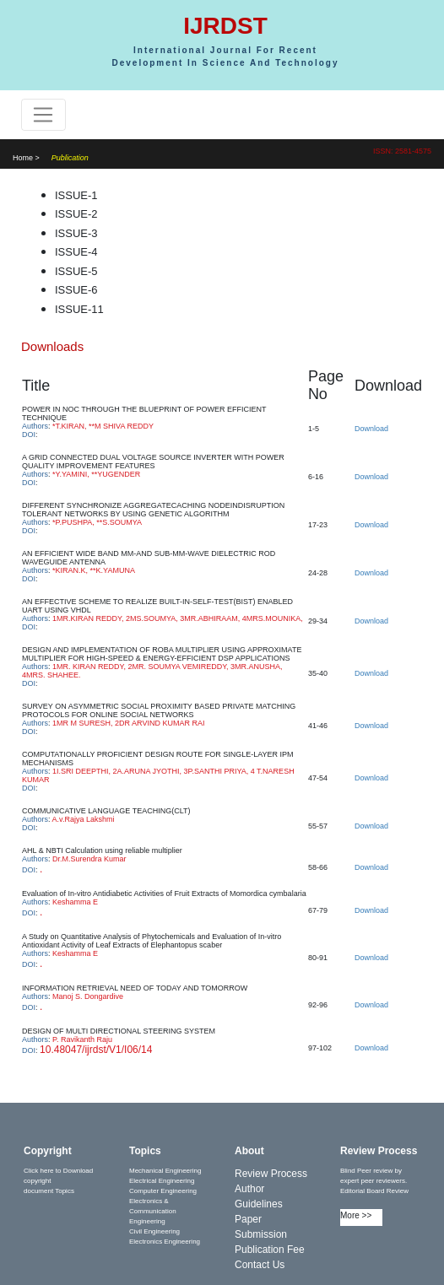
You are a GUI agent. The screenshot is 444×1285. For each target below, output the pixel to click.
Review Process (271, 1174)
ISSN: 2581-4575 (402, 151)
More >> (355, 1215)
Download (371, 428)
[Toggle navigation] (43, 115)
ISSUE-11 (79, 309)
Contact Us (259, 1265)
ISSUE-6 (76, 289)
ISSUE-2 (76, 214)
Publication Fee (270, 1249)
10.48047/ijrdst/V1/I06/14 (96, 1050)
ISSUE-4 (76, 252)
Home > (26, 158)
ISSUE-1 (76, 195)
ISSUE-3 (76, 233)
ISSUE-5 (76, 271)
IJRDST (225, 26)
